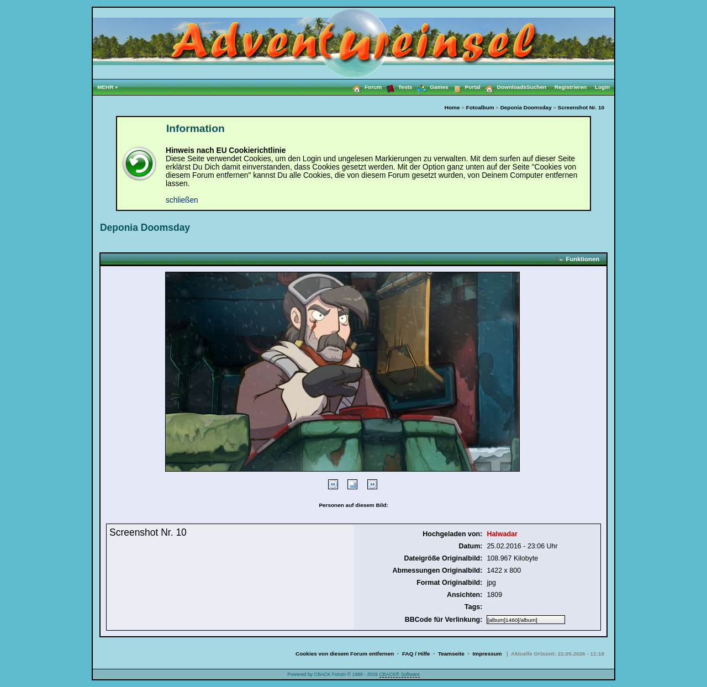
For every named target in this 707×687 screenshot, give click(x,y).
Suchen (540, 87)
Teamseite (451, 654)
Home (452, 107)
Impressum (487, 654)
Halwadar (502, 534)
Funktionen (582, 259)
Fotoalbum (480, 107)
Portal (465, 86)
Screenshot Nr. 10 (581, 107)
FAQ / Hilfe (416, 654)
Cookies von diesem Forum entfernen (345, 654)
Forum (365, 86)
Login (602, 87)
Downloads (503, 86)
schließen (182, 200)
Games (430, 87)
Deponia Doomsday (526, 107)
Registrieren (575, 87)
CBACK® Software (399, 674)
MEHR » (107, 87)
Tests (397, 86)
